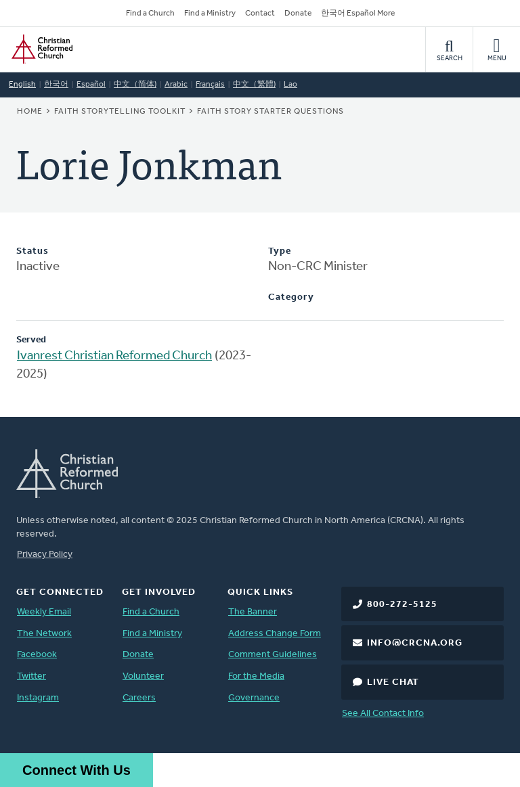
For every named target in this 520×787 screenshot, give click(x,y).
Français (210, 85)
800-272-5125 (402, 605)
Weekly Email (44, 612)
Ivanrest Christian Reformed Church (114, 356)
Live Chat (393, 682)
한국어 (56, 85)
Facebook (37, 655)
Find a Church (150, 13)
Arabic (176, 85)
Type (279, 251)
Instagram (38, 698)
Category (291, 297)
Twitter (31, 676)
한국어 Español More (358, 13)
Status (32, 251)
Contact (260, 13)
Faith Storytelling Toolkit (120, 112)
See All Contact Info (383, 714)
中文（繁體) (254, 85)
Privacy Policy (44, 554)
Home (30, 112)
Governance (254, 698)
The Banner (252, 612)
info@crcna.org (414, 643)
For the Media (256, 676)
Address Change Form (274, 634)
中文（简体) (135, 85)
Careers (139, 698)
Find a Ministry (210, 13)
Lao (290, 85)
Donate (297, 13)
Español (91, 85)
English (22, 85)
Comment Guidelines (272, 655)
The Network (44, 634)
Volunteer (143, 676)
